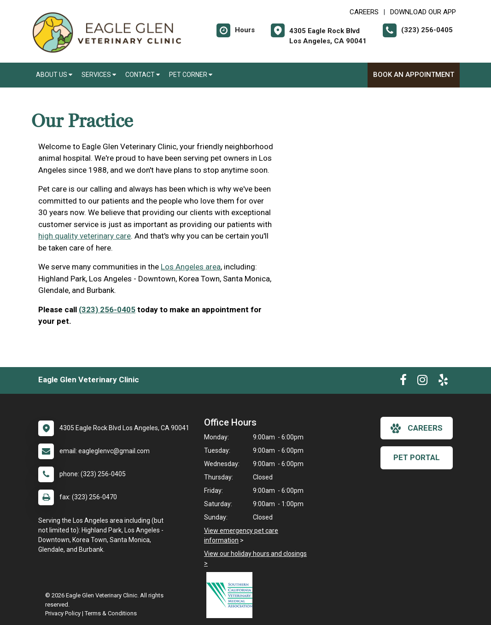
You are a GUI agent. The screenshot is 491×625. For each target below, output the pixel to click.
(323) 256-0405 (107, 309)
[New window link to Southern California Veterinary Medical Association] (231, 595)
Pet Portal (416, 457)
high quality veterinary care (84, 235)
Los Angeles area (191, 266)
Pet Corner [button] (190, 74)
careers (417, 428)
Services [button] (99, 74)
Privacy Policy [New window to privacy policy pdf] (63, 613)
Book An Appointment (413, 74)
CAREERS (364, 12)
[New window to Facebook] (403, 382)
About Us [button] (54, 74)
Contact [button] (142, 74)
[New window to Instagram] (422, 382)
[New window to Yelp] (443, 382)
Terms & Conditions (111, 613)
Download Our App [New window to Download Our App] (423, 12)
